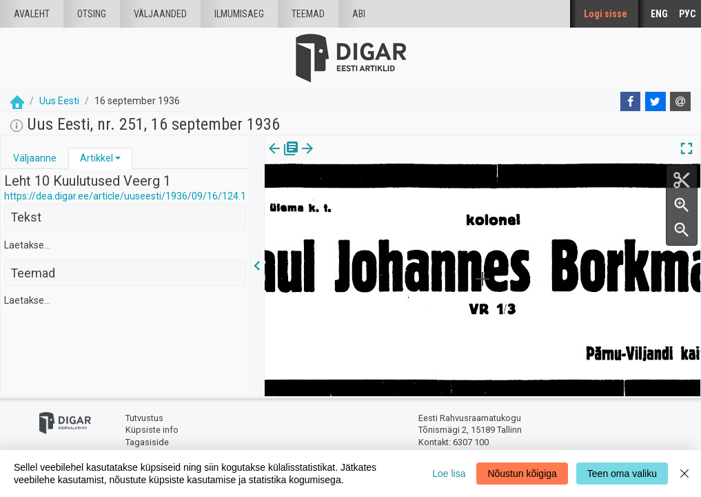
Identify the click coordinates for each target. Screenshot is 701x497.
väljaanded (160, 13)
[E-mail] (680, 101)
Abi (358, 13)
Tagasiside (147, 442)
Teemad (308, 13)
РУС (687, 13)
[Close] (684, 473)
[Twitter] (655, 101)
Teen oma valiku (622, 473)
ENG (659, 13)
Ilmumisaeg (239, 13)
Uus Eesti (59, 100)
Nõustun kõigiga (521, 473)
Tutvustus (144, 418)
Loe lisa (448, 473)
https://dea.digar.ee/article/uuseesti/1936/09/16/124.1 (125, 196)
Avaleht (32, 13)
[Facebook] (630, 101)
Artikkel (96, 158)
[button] (117, 158)
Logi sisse (605, 13)
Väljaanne (35, 158)
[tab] (34, 158)
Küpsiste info (152, 430)
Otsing (91, 13)
